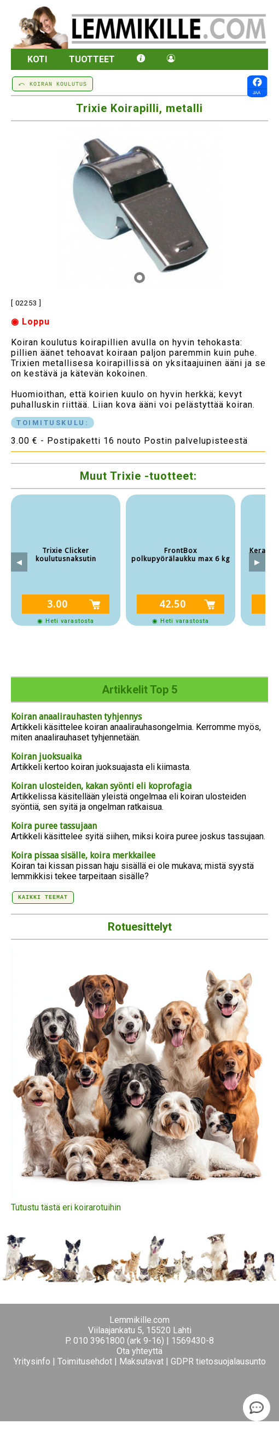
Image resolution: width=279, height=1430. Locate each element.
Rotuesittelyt (140, 926)
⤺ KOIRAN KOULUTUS (52, 83)
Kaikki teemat (43, 897)
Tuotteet (92, 59)
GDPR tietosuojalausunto (218, 1361)
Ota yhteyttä (139, 1351)
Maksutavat (141, 1361)
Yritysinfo (32, 1361)
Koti (37, 59)
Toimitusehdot (84, 1361)
